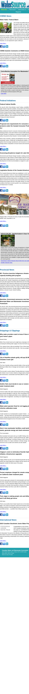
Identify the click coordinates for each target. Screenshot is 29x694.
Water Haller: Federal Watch (9, 19)
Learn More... (3, 43)
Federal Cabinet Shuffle (8, 104)
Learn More (3, 93)
